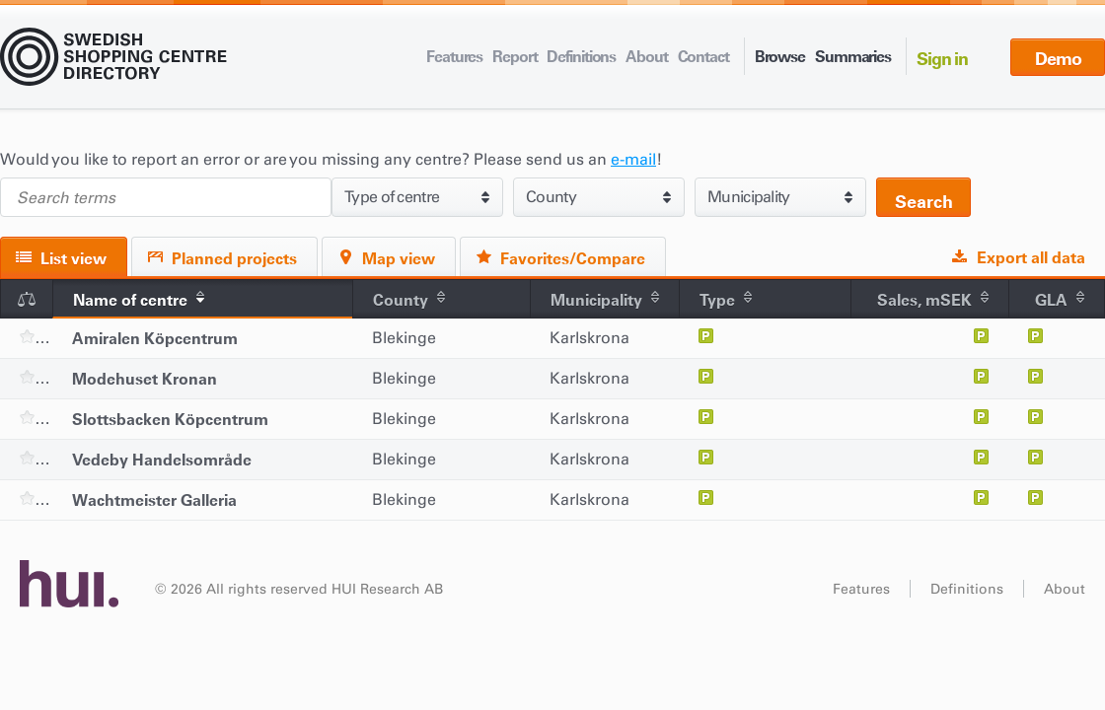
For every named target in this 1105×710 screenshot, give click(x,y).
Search (924, 201)
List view (73, 258)
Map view (398, 258)
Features (454, 56)
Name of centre (130, 300)
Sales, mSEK (924, 300)
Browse (780, 56)
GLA (1051, 300)
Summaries (853, 56)
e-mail (633, 159)
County (400, 300)
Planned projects (234, 258)
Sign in (942, 58)
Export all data (1031, 257)
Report (514, 56)
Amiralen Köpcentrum (155, 338)
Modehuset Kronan (144, 379)
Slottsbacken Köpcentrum (170, 419)
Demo (1058, 58)
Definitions (581, 56)
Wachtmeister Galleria (154, 500)
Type (717, 300)
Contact (703, 56)
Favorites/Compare (572, 258)
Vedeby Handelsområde (162, 459)
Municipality (596, 300)
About (646, 56)
